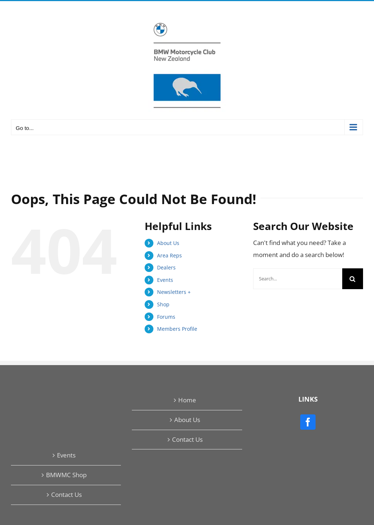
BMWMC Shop (66, 475)
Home (187, 400)
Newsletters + (174, 291)
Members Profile (177, 328)
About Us (168, 242)
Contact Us (187, 439)
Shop (163, 304)
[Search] (352, 278)
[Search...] (297, 278)
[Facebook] (308, 422)
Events (165, 279)
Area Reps (169, 255)
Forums (166, 316)
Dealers (166, 267)
